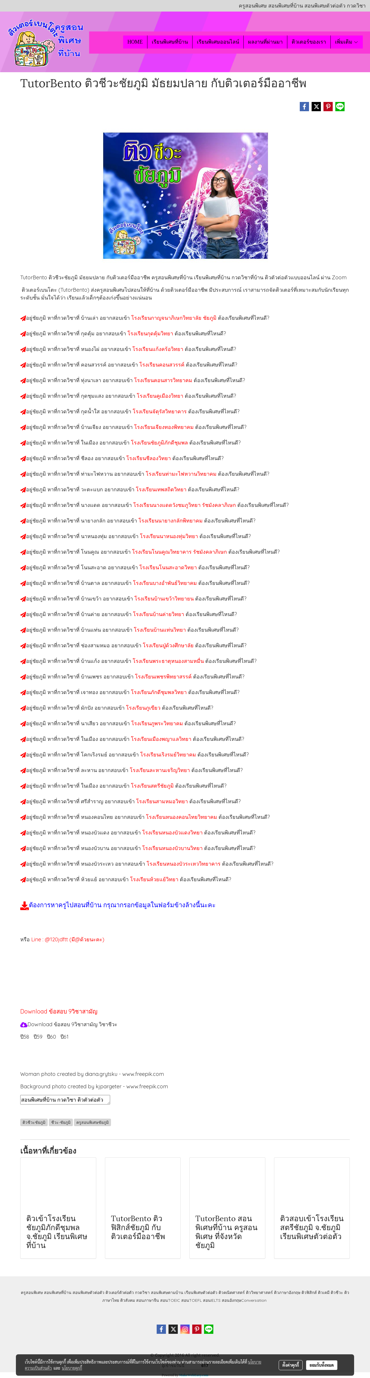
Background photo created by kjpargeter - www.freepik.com (94, 1086)
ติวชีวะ (337, 1292)
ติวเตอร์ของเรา (309, 42)
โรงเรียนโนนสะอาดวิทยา (168, 567)
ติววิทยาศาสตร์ (259, 1292)
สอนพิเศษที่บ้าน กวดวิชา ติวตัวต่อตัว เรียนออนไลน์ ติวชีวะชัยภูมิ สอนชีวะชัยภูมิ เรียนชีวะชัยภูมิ (65, 1099)
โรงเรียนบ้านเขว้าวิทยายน (164, 598)
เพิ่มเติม (346, 42)
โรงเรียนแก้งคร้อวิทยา (158, 349)
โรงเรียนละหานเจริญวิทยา (160, 770)
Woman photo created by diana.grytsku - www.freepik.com (92, 1074)
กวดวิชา (142, 1292)
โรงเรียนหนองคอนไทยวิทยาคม (182, 817)
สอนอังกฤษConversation (244, 1300)
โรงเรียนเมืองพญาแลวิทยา (162, 739)
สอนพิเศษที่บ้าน (57, 1292)
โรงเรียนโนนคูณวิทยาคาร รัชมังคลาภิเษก (180, 551)
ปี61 (64, 1036)
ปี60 (51, 1036)
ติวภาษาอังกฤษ (287, 1292)
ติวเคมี (324, 1292)
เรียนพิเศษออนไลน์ (218, 42)
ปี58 (24, 1036)
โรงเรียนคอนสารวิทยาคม (164, 380)
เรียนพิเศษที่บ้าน (170, 42)
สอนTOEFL (191, 1300)
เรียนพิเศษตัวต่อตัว (201, 1292)
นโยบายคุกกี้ (72, 1367)
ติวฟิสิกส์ (309, 1292)
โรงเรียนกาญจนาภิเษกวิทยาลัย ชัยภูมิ (174, 318)
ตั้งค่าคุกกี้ (290, 1365)
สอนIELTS (212, 1300)
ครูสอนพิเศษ (32, 1292)
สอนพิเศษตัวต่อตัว (88, 1292)
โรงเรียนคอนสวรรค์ (162, 364)
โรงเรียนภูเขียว (144, 707)
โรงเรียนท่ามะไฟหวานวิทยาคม (182, 474)
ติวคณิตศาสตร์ (232, 1292)
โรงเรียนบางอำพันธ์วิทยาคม (165, 583)
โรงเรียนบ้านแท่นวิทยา (160, 629)
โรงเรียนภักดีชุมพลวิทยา (159, 692)
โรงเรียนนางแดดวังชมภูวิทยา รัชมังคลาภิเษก (185, 505)
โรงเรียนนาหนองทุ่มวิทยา (169, 536)
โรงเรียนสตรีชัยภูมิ (153, 785)
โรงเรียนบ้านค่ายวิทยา (159, 614)
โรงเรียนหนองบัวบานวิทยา (173, 848)
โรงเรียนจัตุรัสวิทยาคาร (160, 411)
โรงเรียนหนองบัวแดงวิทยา (173, 832)
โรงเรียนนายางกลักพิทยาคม (171, 520)
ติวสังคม (127, 1300)
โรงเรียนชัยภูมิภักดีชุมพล (160, 442)
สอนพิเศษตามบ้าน (167, 1292)
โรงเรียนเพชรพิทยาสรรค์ (164, 676)
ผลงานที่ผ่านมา (265, 42)
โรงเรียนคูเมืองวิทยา (161, 396)
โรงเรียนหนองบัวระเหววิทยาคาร (184, 863)
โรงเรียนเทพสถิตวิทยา (162, 489)
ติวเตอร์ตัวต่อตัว (120, 1292)
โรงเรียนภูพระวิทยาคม (157, 723)
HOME (135, 42)
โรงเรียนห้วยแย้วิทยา (155, 879)
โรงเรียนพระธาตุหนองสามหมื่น (169, 661)
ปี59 (38, 1036)
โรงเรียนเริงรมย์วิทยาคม (168, 754)
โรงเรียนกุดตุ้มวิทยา (151, 333)
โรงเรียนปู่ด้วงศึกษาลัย (169, 645)
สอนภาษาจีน (147, 1300)
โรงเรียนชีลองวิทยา (149, 458)
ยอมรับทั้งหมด (322, 1365)
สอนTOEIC (170, 1300)
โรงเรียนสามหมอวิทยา (162, 801)
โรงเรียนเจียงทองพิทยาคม (164, 427)
